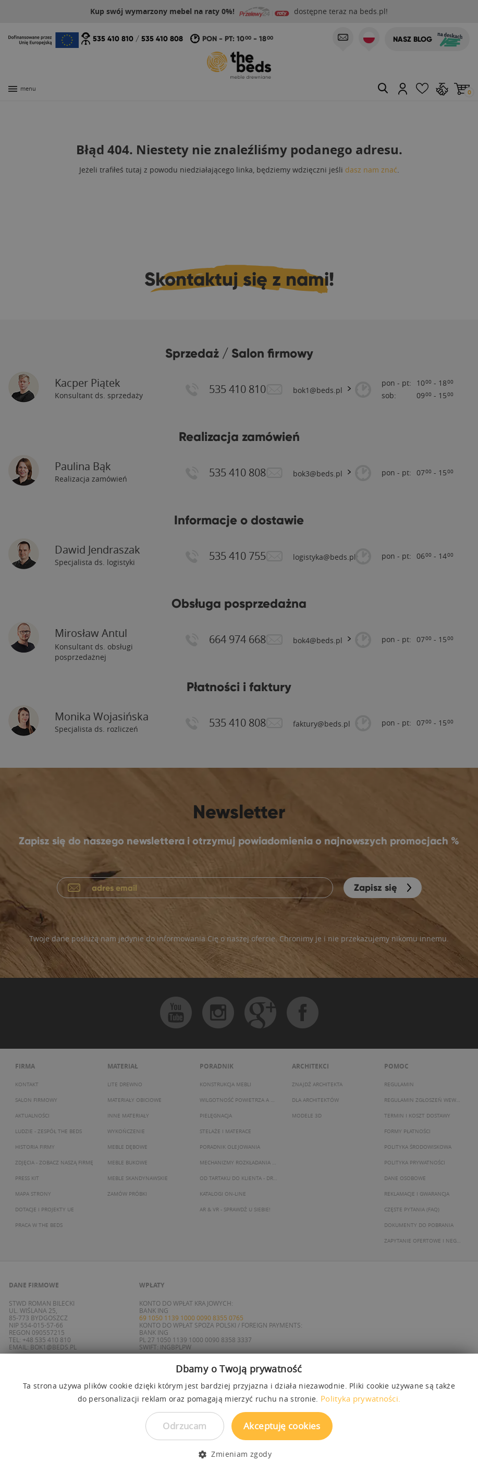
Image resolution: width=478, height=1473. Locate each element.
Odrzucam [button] (184, 1426)
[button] (239, 1454)
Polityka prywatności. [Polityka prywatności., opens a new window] (360, 1398)
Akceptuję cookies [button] (282, 1426)
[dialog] (239, 736)
